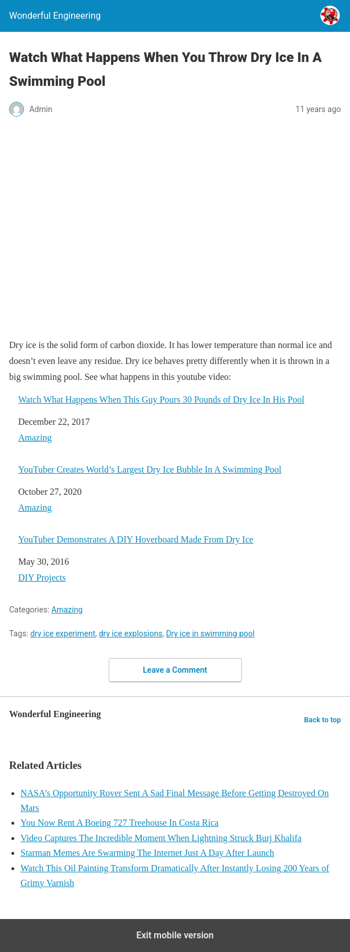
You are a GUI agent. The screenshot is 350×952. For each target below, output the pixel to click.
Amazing (35, 437)
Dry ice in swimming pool (210, 633)
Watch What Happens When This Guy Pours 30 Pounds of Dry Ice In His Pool (161, 399)
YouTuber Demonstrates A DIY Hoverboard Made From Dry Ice (135, 539)
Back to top (322, 719)
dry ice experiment (62, 633)
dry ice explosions (131, 633)
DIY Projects (41, 577)
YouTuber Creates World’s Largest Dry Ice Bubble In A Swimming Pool (150, 469)
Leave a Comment (175, 669)
